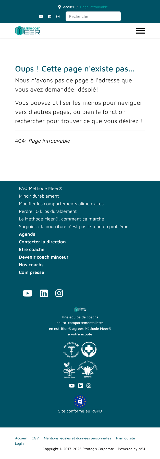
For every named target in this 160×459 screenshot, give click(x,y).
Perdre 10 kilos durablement (48, 211)
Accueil (21, 438)
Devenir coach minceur (43, 257)
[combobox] (93, 16)
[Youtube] (41, 16)
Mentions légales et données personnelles (77, 438)
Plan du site (125, 438)
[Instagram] (57, 16)
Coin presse (31, 272)
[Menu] (140, 30)
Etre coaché (31, 249)
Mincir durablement (39, 196)
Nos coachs (31, 264)
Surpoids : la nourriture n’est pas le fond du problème (74, 226)
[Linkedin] (49, 16)
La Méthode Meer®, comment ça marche (61, 218)
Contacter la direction (42, 241)
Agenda (27, 234)
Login (19, 443)
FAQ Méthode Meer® (40, 188)
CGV (35, 438)
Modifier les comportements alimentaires (61, 203)
